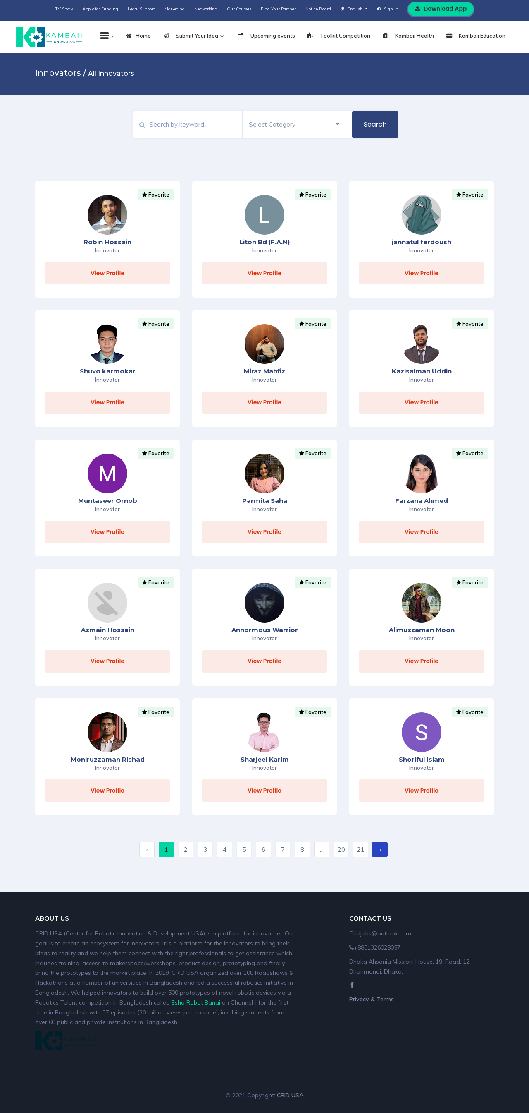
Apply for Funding (100, 9)
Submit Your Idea (193, 36)
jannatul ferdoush (421, 242)
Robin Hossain (107, 242)
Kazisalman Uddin (422, 371)
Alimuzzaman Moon (422, 630)
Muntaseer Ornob (107, 501)
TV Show (64, 9)
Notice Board (318, 9)
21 (361, 849)
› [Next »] (380, 849)
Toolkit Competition (338, 36)
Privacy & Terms (371, 999)
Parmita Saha (264, 501)
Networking (205, 9)
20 (341, 849)
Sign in (387, 9)
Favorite (155, 194)
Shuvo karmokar (108, 371)
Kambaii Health (408, 36)
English (352, 9)
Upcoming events (266, 36)
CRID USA (290, 1095)
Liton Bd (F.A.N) (264, 242)
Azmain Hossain (107, 630)
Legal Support (141, 9)
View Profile (107, 273)
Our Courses (239, 9)
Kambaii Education (475, 36)
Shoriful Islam (422, 759)
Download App (441, 9)
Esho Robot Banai (196, 1002)
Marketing (174, 9)
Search (375, 124)
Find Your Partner (278, 9)
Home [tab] (138, 36)
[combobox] (294, 124)
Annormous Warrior (264, 630)
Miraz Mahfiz (264, 371)
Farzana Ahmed (421, 501)
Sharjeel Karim (265, 759)
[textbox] (294, 124)
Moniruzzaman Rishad (108, 759)
